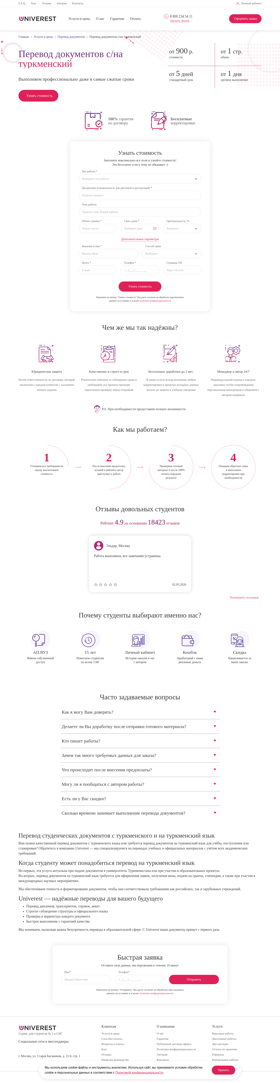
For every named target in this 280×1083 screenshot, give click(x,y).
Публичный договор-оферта (174, 1044)
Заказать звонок (179, 20)
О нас (100, 19)
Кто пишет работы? (81, 740)
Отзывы (46, 3)
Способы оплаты (112, 1038)
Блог (34, 3)
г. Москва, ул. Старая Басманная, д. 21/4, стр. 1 (49, 1056)
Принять (221, 1070)
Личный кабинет (251, 3)
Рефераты (218, 1054)
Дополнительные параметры (140, 239)
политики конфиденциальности (155, 300)
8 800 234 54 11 (181, 16)
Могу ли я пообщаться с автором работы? (103, 784)
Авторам (61, 3)
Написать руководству (115, 1059)
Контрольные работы (225, 1059)
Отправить (194, 979)
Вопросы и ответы (113, 1044)
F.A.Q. (22, 3)
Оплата (135, 19)
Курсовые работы (223, 1033)
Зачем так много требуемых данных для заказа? (109, 755)
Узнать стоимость (39, 96)
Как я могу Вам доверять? (87, 712)
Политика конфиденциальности (176, 1049)
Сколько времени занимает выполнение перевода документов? (124, 813)
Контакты (77, 3)
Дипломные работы (224, 1038)
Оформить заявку (245, 18)
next (257, 523)
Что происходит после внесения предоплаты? (107, 769)
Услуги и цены (79, 19)
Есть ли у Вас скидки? (84, 798)
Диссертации (220, 1044)
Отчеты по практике (224, 1049)
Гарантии (117, 19)
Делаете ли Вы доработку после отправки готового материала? (124, 726)
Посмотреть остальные (244, 597)
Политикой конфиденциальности (139, 1072)
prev (23, 523)
